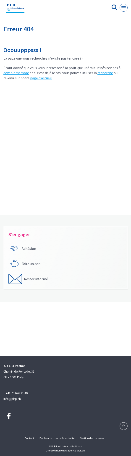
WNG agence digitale (73, 450)
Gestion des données (92, 438)
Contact (29, 438)
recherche (105, 72)
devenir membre (16, 72)
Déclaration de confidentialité (56, 438)
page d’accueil (41, 78)
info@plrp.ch (12, 399)
